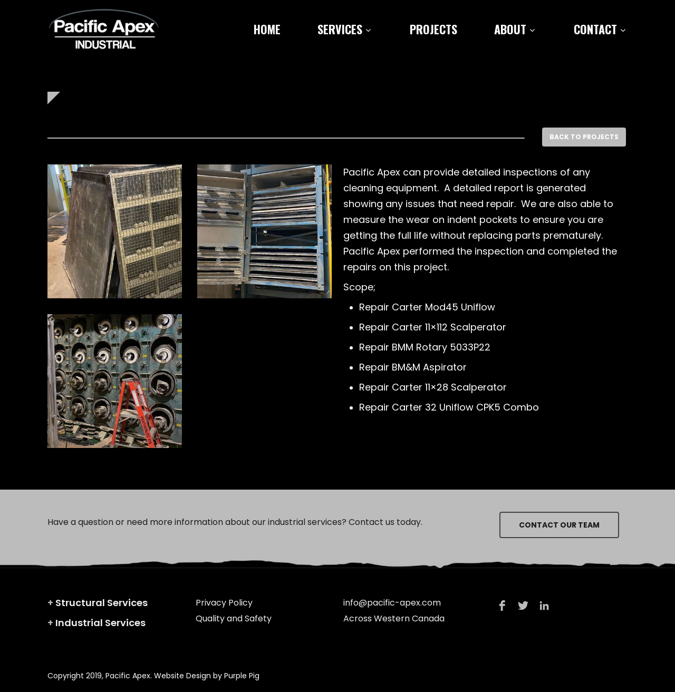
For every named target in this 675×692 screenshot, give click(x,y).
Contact (599, 29)
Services (344, 29)
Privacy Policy (224, 603)
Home (267, 29)
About (514, 29)
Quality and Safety (234, 618)
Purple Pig (241, 675)
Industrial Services (100, 622)
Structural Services (101, 602)
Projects (433, 29)
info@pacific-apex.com (392, 603)
